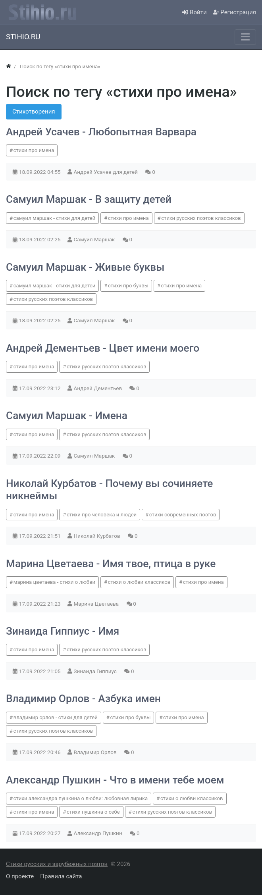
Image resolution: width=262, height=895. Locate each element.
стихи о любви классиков (139, 582)
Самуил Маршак (95, 239)
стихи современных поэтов (182, 515)
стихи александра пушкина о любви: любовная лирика (80, 798)
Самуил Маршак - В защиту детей (88, 199)
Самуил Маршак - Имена (66, 416)
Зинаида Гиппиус (96, 671)
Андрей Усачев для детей (106, 172)
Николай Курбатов (98, 536)
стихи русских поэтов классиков (201, 218)
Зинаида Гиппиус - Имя (62, 631)
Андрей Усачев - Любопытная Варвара (101, 132)
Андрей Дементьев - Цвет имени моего (102, 348)
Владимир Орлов (96, 752)
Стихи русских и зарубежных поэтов (57, 864)
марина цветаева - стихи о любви (54, 582)
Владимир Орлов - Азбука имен (83, 698)
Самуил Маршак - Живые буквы (85, 267)
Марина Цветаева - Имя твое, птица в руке (111, 564)
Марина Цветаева (97, 604)
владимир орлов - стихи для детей (55, 717)
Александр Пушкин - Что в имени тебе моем (115, 780)
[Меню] (245, 36)
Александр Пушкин (99, 833)
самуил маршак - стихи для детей (54, 218)
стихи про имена (33, 150)
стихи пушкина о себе (93, 812)
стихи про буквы (128, 286)
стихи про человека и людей (102, 515)
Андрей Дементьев (98, 388)
